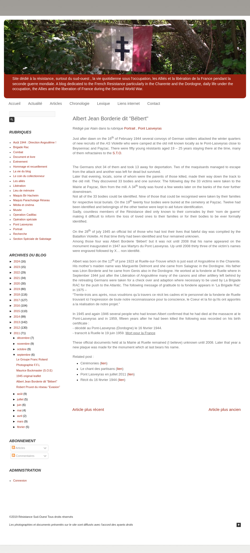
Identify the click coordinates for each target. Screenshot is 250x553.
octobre (22, 349)
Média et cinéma (23, 204)
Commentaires (23, 455)
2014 (17, 316)
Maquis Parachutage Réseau (31, 200)
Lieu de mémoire (23, 190)
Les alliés (19, 181)
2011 (17, 333)
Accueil (15, 103)
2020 (17, 283)
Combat (18, 152)
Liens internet (129, 103)
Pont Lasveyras (150, 128)
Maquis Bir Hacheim (26, 195)
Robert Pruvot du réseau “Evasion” (38, 387)
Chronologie (79, 103)
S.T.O (117, 153)
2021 (17, 278)
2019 (17, 289)
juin (19, 404)
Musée (17, 209)
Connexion (20, 480)
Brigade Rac (21, 147)
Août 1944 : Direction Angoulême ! (34, 142)
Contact (153, 103)
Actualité (35, 103)
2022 (17, 272)
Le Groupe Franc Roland (32, 359)
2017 (17, 300)
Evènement (20, 161)
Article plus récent (88, 409)
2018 (17, 294)
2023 (17, 266)
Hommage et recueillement (30, 166)
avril (20, 415)
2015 (17, 311)
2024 (17, 261)
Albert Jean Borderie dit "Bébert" (36, 381)
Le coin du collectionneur (28, 176)
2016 (17, 305)
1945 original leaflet (28, 376)
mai (19, 410)
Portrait (129, 128)
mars (20, 421)
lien (103, 363)
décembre (24, 337)
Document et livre (24, 156)
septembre (24, 354)
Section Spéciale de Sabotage (32, 238)
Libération (19, 185)
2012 (17, 327)
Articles (56, 103)
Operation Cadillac (25, 214)
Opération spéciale (25, 219)
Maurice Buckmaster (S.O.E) (34, 370)
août (20, 393)
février (21, 426)
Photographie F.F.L (28, 364)
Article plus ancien (224, 409)
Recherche (20, 233)
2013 (17, 322)
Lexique (103, 103)
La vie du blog (22, 171)
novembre (24, 343)
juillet (20, 399)
